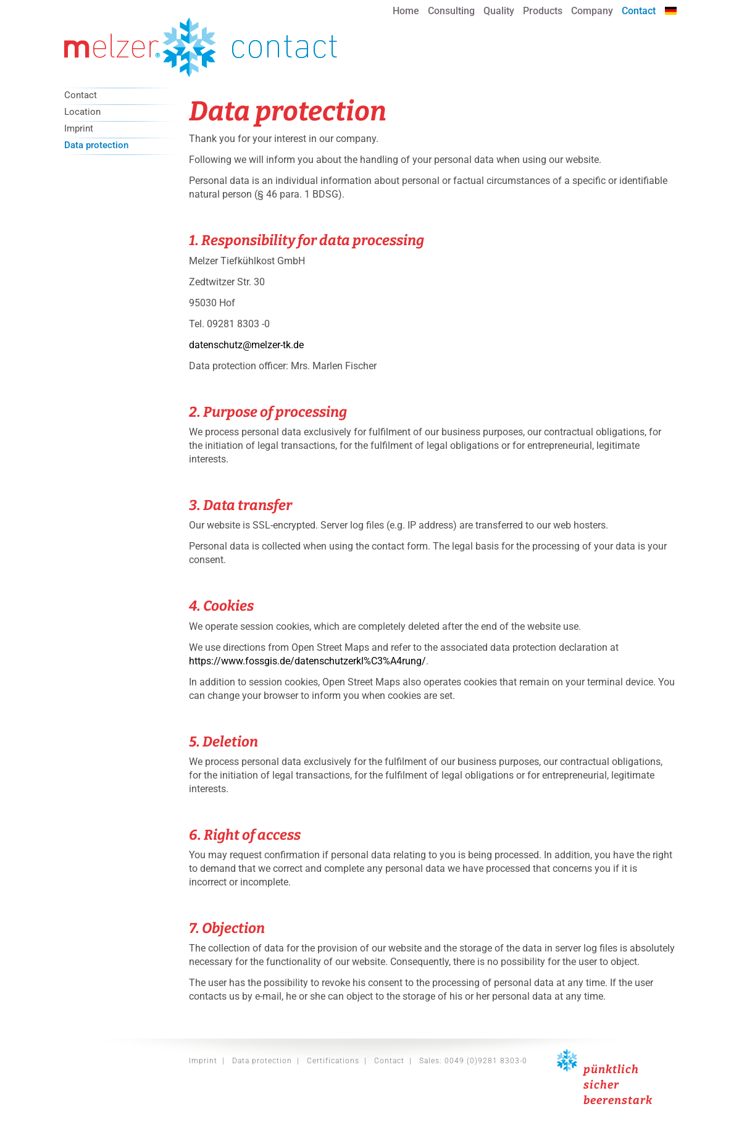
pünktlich (611, 1069)
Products (542, 11)
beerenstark (618, 1100)
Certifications (333, 1060)
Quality (498, 11)
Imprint (78, 129)
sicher (601, 1085)
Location (82, 112)
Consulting (451, 11)
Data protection (96, 146)
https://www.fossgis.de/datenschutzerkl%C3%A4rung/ (307, 661)
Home (406, 11)
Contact (639, 11)
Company (592, 11)
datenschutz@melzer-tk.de (246, 345)
